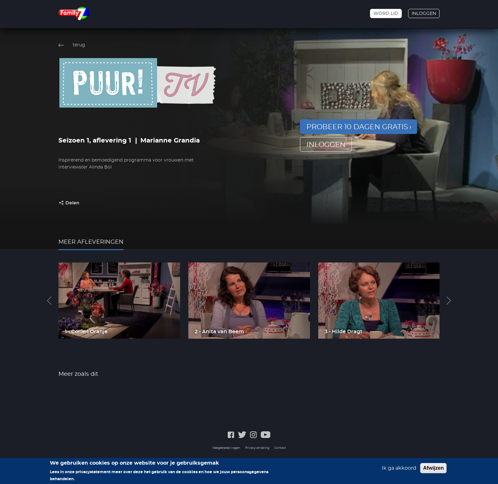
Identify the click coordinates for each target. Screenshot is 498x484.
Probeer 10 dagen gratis (357, 126)
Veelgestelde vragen (226, 448)
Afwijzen (433, 469)
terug (79, 45)
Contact (280, 448)
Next (449, 300)
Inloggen (424, 13)
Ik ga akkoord (399, 469)
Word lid (386, 13)
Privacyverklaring (257, 448)
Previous (49, 300)
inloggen (326, 144)
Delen (72, 203)
